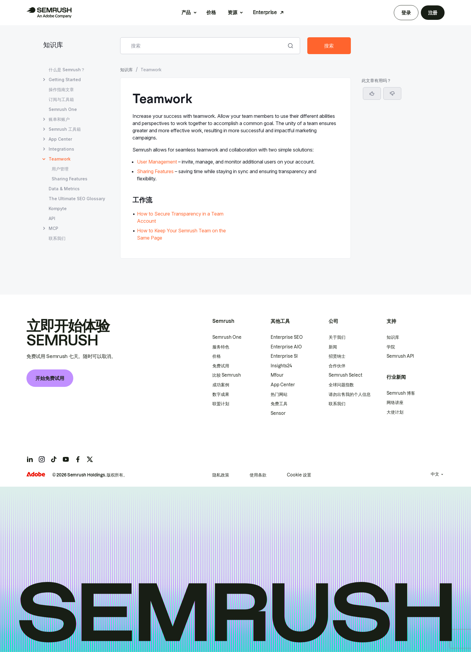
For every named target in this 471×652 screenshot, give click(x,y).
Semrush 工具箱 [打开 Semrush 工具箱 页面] (65, 129)
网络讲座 (395, 402)
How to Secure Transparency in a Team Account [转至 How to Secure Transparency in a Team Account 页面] (180, 217)
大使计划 (395, 412)
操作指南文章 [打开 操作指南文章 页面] (61, 89)
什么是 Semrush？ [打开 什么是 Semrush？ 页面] (67, 69)
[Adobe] (35, 474)
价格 (211, 12)
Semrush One (227, 337)
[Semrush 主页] (48, 12)
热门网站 (279, 394)
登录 (406, 12)
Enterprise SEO (287, 337)
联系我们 (337, 403)
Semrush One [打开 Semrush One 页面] (63, 109)
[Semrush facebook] (78, 459)
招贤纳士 (337, 356)
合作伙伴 (337, 365)
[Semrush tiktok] (54, 459)
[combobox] (203, 45)
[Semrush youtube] (66, 459)
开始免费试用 (49, 378)
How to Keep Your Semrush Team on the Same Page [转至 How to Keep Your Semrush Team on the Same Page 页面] (181, 234)
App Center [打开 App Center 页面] (60, 139)
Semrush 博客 (401, 393)
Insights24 (281, 365)
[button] (392, 93)
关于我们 (337, 337)
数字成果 (220, 394)
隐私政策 (220, 475)
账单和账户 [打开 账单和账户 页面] (59, 119)
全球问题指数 (341, 384)
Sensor (278, 413)
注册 (432, 12)
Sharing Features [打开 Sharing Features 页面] (69, 178)
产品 (186, 12)
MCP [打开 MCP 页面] (53, 228)
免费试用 (220, 365)
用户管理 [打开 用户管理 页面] (60, 168)
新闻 (333, 346)
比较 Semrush (226, 375)
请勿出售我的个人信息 (350, 394)
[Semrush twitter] (90, 459)
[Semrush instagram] (42, 459)
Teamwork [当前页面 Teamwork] (60, 158)
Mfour (277, 375)
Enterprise (265, 12)
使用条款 (258, 475)
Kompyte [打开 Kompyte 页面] (58, 208)
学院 (391, 346)
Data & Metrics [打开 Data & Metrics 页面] (64, 188)
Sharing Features (155, 171)
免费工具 (279, 403)
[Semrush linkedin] (30, 459)
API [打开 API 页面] (52, 218)
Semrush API (400, 356)
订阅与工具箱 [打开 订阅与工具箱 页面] (61, 99)
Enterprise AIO (286, 346)
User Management (157, 162)
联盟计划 (220, 403)
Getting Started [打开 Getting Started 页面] (65, 79)
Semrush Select (345, 375)
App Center (283, 384)
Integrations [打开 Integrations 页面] (61, 149)
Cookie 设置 (299, 475)
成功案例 (220, 384)
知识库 (53, 45)
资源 (232, 12)
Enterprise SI (284, 356)
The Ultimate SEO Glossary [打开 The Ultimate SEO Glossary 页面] (77, 198)
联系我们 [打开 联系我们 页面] (57, 238)
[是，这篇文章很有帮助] (372, 93)
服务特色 (220, 346)
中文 (435, 474)
